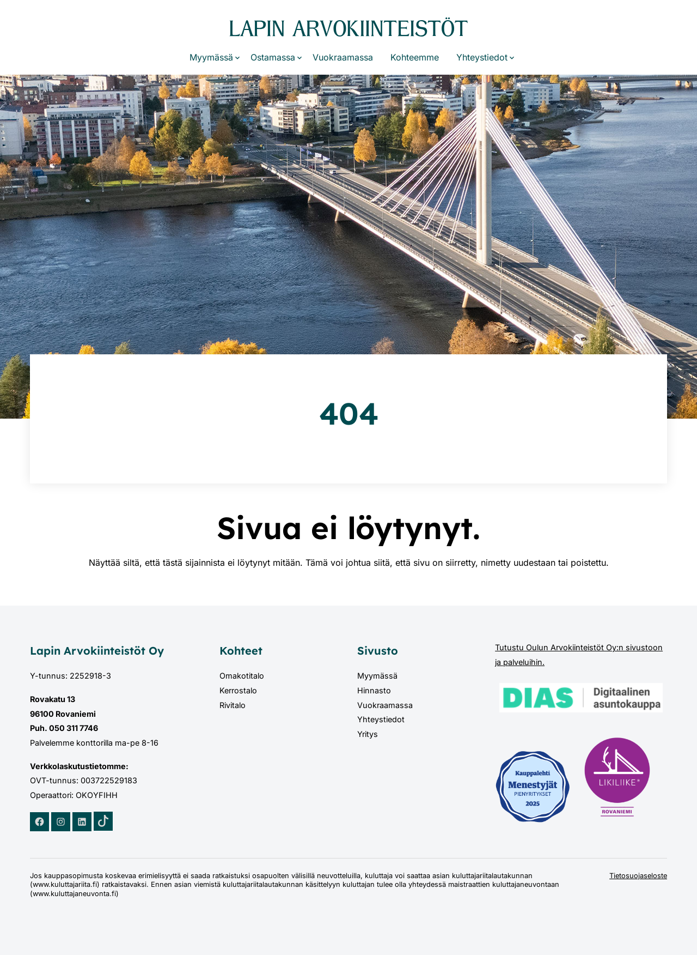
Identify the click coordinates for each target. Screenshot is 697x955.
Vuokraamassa (343, 57)
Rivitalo (232, 705)
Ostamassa (272, 57)
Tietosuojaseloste (638, 876)
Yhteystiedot (482, 57)
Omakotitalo (241, 675)
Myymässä (211, 57)
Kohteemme (414, 57)
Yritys (367, 734)
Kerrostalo (238, 690)
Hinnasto (374, 690)
